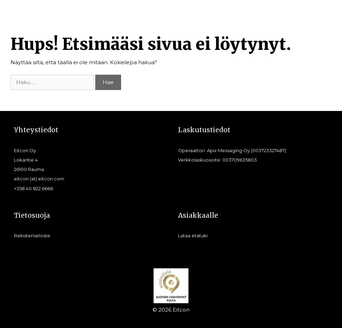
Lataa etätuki (193, 235)
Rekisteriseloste (32, 235)
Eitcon (181, 309)
